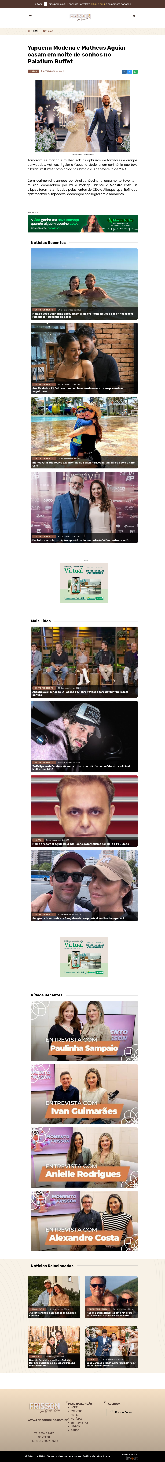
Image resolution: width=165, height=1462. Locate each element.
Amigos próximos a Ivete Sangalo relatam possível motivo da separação (79, 918)
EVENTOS (77, 1411)
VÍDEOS (75, 1426)
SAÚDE (75, 1430)
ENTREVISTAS (79, 1422)
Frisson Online (123, 1412)
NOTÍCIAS (76, 1418)
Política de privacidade (96, 1456)
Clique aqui (98, 4)
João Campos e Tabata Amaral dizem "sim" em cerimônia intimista (111, 1364)
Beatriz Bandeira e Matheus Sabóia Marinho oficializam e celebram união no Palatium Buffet (52, 1363)
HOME (35, 31)
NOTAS (75, 1415)
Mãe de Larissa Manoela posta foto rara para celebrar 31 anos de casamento (109, 1314)
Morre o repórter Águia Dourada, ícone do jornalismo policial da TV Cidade (80, 843)
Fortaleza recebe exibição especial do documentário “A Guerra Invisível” (80, 540)
